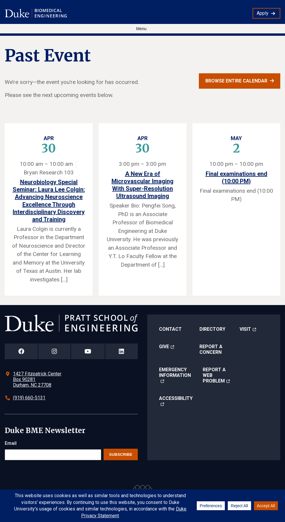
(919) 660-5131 (29, 398)
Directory (212, 329)
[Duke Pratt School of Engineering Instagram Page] (54, 351)
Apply (262, 13)
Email (11, 443)
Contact (170, 329)
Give (164, 346)
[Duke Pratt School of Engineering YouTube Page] (88, 351)
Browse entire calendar (236, 81)
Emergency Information (175, 372)
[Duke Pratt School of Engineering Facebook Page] (21, 351)
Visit (245, 329)
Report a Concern (210, 349)
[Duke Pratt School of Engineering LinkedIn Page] (121, 351)
